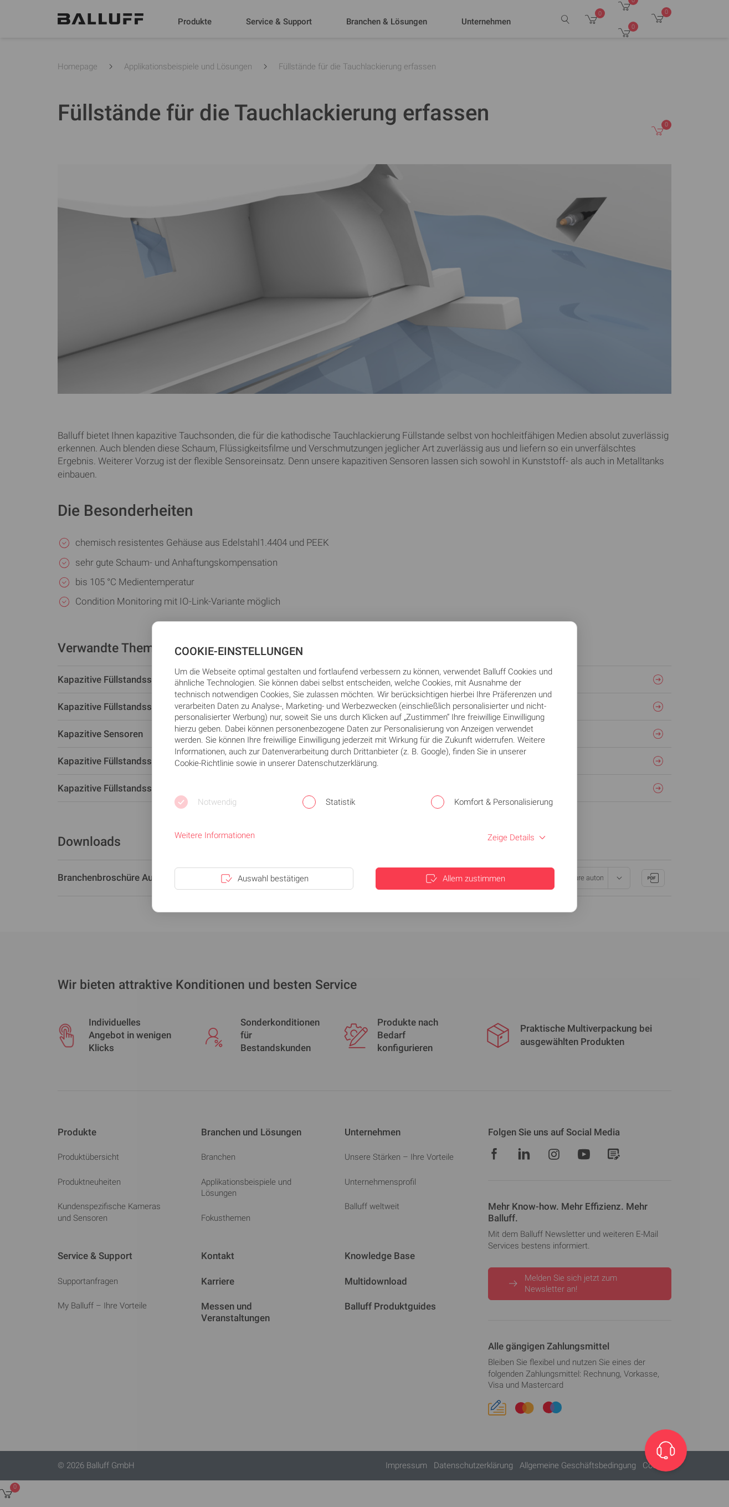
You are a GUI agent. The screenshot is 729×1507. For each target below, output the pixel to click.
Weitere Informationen (214, 835)
